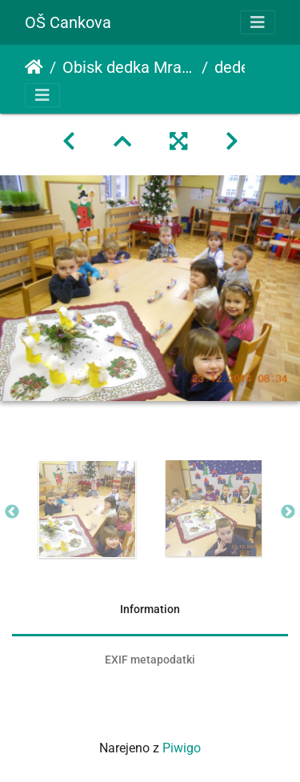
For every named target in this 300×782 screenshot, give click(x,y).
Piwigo (181, 748)
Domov (34, 67)
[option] (87, 509)
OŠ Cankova (68, 22)
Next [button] (288, 512)
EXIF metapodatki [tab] (150, 659)
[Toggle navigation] (257, 22)
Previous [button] (12, 512)
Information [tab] (150, 609)
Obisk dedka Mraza (128, 67)
